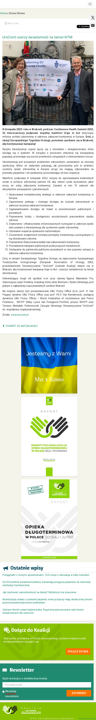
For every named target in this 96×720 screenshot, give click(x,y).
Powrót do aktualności (22, 326)
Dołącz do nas (78, 651)
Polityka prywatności (87, 718)
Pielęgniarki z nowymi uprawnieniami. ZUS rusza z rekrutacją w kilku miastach (45, 574)
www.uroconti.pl (20, 314)
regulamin (10, 693)
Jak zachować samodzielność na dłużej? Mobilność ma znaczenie (39, 592)
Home (3, 13)
